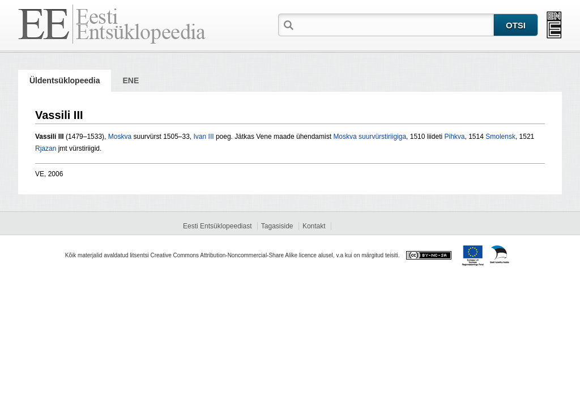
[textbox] (394, 24)
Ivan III (204, 137)
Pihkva (454, 137)
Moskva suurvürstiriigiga (369, 137)
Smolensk (500, 137)
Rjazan (45, 148)
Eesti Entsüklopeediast (217, 226)
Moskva (119, 137)
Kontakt (314, 226)
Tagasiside (277, 226)
